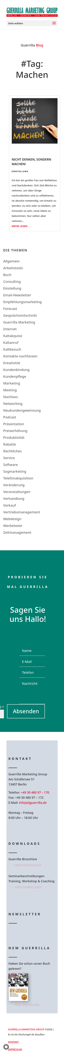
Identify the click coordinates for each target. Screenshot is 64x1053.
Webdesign (12, 519)
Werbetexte (12, 525)
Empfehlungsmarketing (22, 302)
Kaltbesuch (12, 349)
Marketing (11, 383)
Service (9, 458)
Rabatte (9, 444)
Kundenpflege (14, 376)
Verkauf (9, 505)
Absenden (26, 711)
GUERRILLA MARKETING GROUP (26, 1029)
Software (10, 464)
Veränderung (14, 485)
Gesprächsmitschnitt (20, 315)
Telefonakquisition (18, 478)
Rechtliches (12, 451)
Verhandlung (13, 498)
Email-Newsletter (17, 295)
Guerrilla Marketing (19, 322)
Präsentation (13, 424)
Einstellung (20, 171)
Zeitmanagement (17, 532)
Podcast (9, 417)
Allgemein (11, 261)
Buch (7, 274)
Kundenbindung (16, 369)
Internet (10, 329)
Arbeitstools (13, 268)
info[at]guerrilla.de (33, 803)
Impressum (15, 1049)
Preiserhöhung (15, 430)
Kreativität (11, 363)
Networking (13, 403)
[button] (6, 1047)
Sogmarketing (14, 471)
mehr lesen (19, 226)
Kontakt (13, 1042)
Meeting (10, 390)
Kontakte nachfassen (20, 356)
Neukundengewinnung (22, 410)
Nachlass (10, 397)
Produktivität (13, 437)
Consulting (12, 281)
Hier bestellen (27, 1005)
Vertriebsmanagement (21, 512)
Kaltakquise (12, 335)
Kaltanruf (10, 342)
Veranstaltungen (16, 491)
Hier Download (28, 865)
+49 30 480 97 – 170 (35, 792)
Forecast (10, 308)
